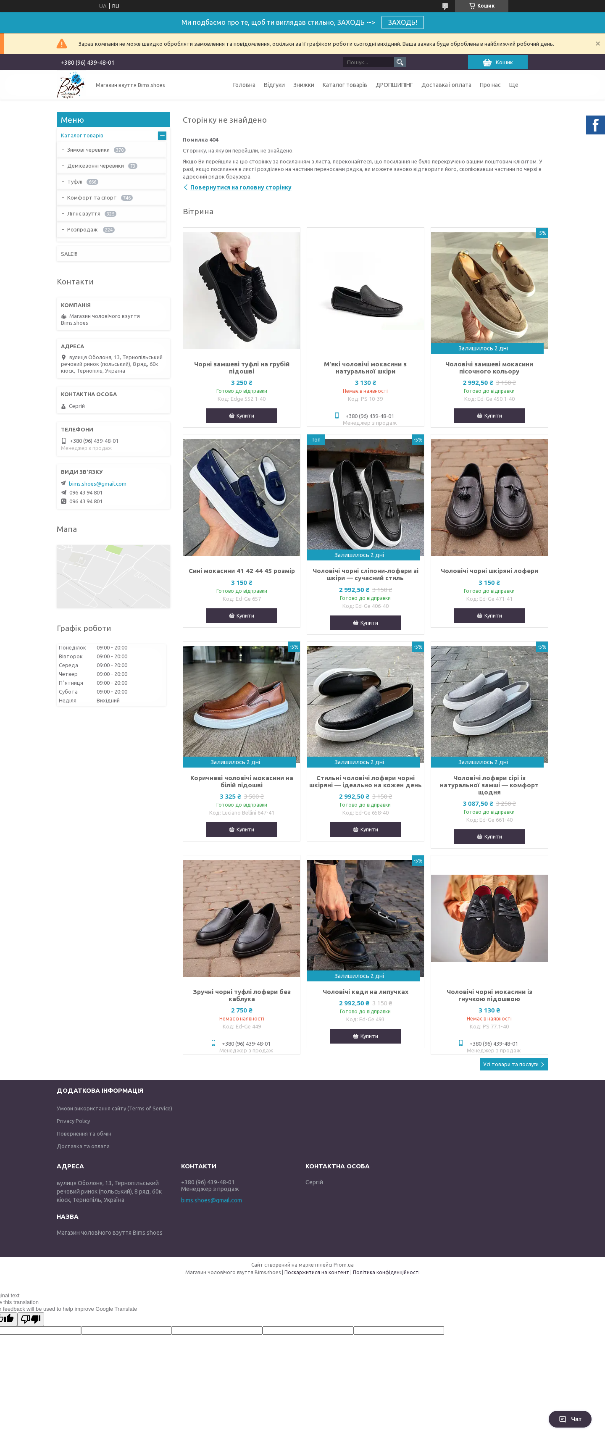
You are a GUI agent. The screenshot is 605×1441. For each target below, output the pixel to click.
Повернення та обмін (84, 1133)
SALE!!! (69, 254)
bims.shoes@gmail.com (97, 483)
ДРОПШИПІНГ (394, 85)
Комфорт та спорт (92, 197)
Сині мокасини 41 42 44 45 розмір (242, 570)
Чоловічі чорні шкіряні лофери (489, 570)
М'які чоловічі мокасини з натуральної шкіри (365, 367)
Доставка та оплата (83, 1146)
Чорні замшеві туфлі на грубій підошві (241, 367)
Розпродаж (83, 229)
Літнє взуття (83, 213)
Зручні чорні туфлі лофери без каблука (242, 995)
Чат (570, 1419)
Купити (245, 415)
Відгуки (274, 85)
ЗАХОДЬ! (402, 22)
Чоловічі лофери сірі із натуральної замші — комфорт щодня (489, 785)
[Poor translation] (30, 1319)
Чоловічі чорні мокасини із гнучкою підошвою (489, 995)
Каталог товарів (345, 85)
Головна (244, 85)
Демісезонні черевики (95, 165)
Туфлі (74, 181)
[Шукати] (400, 62)
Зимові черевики (88, 150)
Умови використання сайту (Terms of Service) (114, 1108)
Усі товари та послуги (511, 1064)
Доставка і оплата (446, 85)
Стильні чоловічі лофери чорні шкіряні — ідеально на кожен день (365, 781)
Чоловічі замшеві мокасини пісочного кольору (489, 367)
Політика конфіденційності (386, 1272)
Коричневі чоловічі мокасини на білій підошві (241, 781)
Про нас (490, 85)
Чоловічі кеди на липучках (365, 991)
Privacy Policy (73, 1121)
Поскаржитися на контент (316, 1272)
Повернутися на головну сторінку (241, 187)
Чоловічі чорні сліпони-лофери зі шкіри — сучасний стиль (365, 574)
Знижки (303, 85)
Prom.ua (344, 1264)
